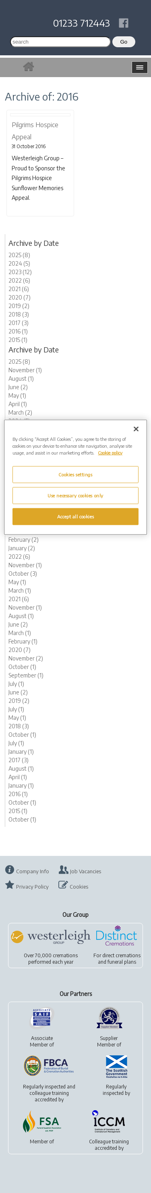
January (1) (21, 751)
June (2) (18, 387)
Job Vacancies (85, 871)
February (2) (23, 539)
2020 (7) (19, 297)
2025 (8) (19, 255)
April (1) (17, 403)
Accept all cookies (75, 517)
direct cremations (121, 955)
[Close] (136, 429)
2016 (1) (18, 331)
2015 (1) (17, 339)
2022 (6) (19, 280)
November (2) (25, 658)
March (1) (19, 590)
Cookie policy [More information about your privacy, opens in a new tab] (110, 453)
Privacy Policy (32, 886)
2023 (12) (20, 271)
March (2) (20, 412)
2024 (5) (19, 263)
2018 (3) (18, 314)
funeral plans (122, 962)
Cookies (79, 886)
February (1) (22, 641)
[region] (75, 477)
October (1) (22, 666)
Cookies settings (75, 475)
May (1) (17, 395)
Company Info (32, 871)
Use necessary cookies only (75, 496)
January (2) (21, 548)
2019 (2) (18, 305)
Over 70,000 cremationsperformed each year (51, 958)
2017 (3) (18, 322)
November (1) (25, 370)
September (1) (25, 675)
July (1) (16, 683)
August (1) (21, 378)
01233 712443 (81, 23)
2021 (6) (18, 288)
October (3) (22, 573)
